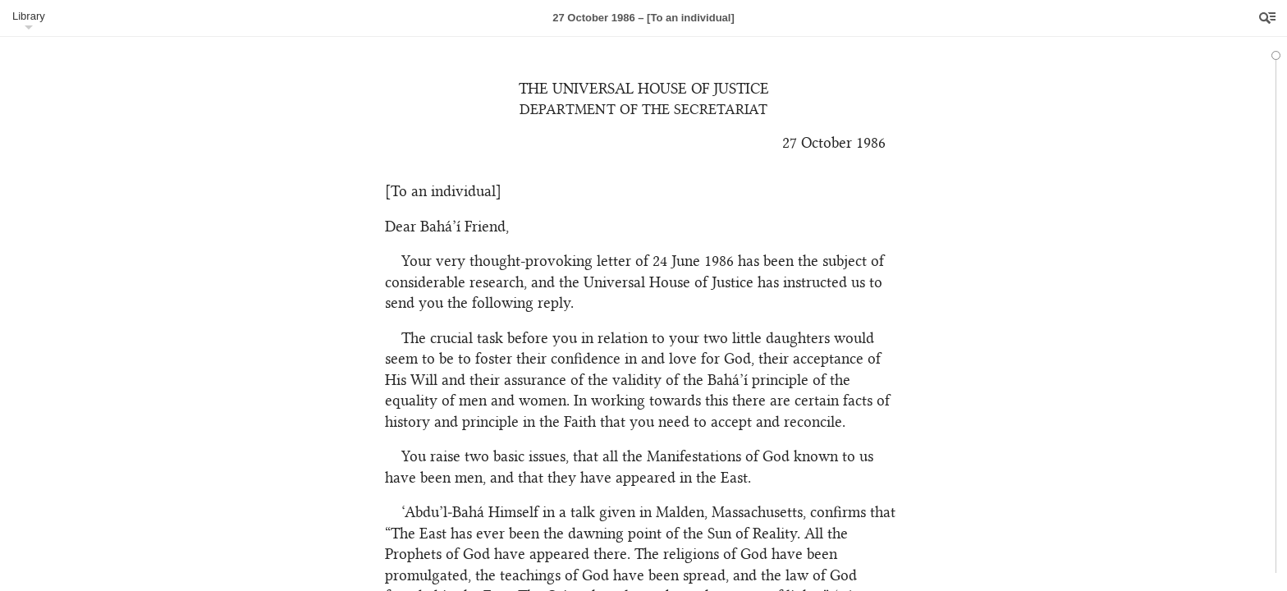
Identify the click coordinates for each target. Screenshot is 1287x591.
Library (28, 16)
